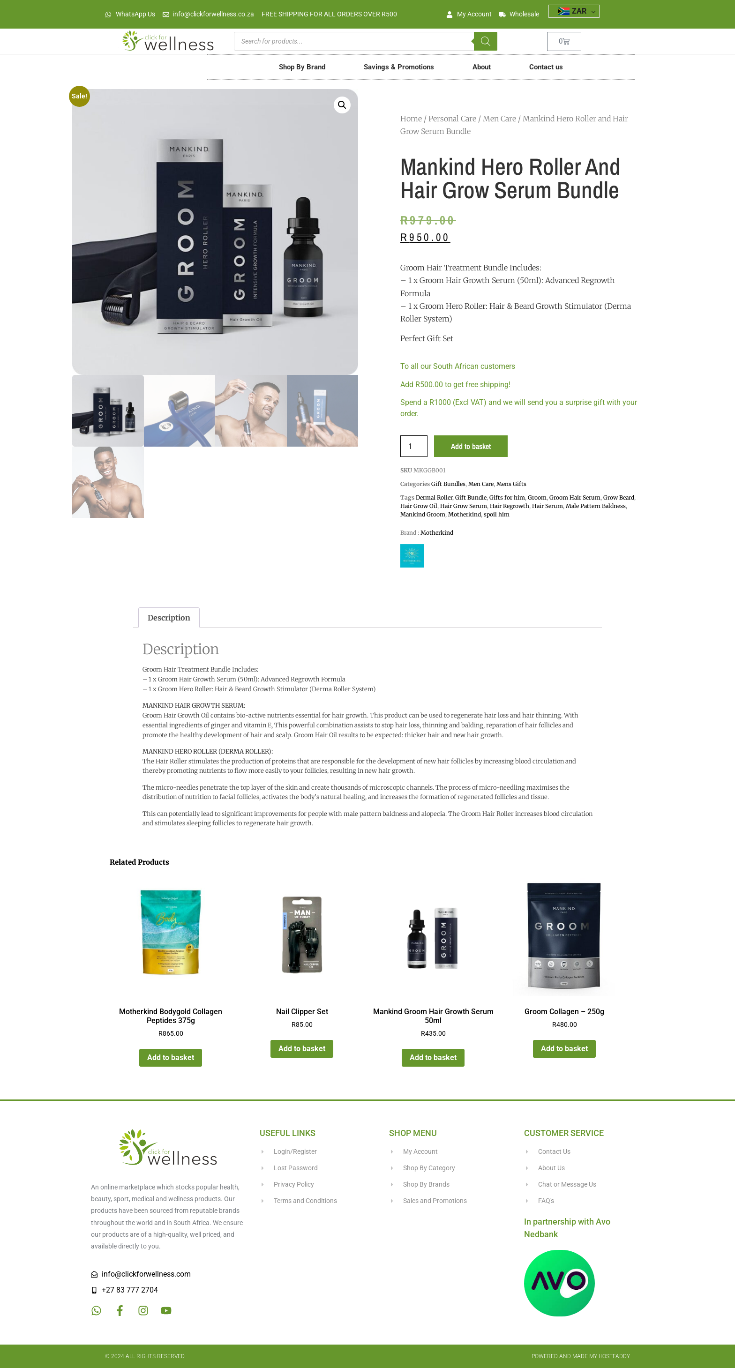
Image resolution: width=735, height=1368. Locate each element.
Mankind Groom (422, 514)
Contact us (546, 67)
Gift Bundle (471, 497)
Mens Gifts (511, 483)
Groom (537, 497)
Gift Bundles (448, 483)
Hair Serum (547, 505)
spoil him (497, 514)
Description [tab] (169, 617)
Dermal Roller (434, 497)
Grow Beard (618, 497)
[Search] (485, 41)
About (481, 67)
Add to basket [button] (170, 1057)
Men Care (499, 118)
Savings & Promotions (399, 67)
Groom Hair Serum (574, 497)
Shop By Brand (302, 67)
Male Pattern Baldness (596, 505)
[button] (342, 105)
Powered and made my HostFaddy (581, 1356)
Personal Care (452, 118)
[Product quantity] (414, 446)
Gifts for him (507, 497)
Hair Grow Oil (418, 505)
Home (411, 118)
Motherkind (464, 514)
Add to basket (471, 446)
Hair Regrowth (509, 505)
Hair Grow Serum (463, 505)
